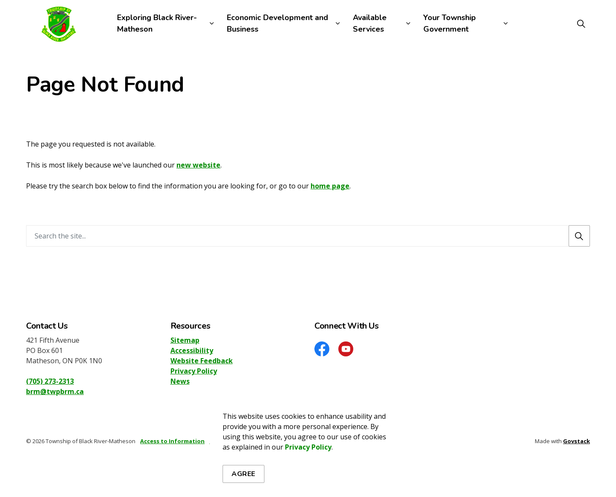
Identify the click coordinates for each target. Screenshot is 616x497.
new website (198, 165)
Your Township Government (449, 23)
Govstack (576, 441)
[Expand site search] (581, 23)
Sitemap (184, 340)
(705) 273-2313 (50, 381)
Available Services (370, 23)
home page (330, 186)
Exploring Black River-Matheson (157, 23)
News (180, 381)
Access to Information (172, 441)
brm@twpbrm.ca (55, 391)
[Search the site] (308, 236)
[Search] (579, 236)
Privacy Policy (308, 474)
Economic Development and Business (277, 23)
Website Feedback (201, 360)
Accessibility (191, 350)
